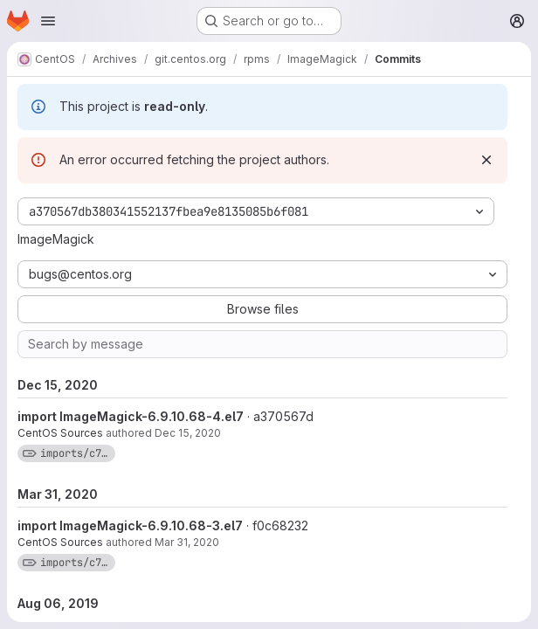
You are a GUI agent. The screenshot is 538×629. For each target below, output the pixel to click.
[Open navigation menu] (48, 21)
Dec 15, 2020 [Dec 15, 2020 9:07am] (188, 432)
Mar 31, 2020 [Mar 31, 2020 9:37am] (187, 542)
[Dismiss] (486, 159)
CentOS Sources (60, 432)
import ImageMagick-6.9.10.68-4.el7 (130, 416)
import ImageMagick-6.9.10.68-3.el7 (130, 525)
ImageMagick (55, 239)
